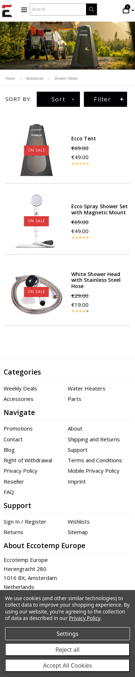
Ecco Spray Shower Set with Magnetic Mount (99, 209)
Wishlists (79, 521)
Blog (9, 449)
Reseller (14, 481)
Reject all (67, 650)
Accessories (18, 398)
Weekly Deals (20, 388)
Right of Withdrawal (28, 460)
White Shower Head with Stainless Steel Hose (96, 280)
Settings (67, 634)
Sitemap (78, 532)
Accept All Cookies (67, 665)
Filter (109, 99)
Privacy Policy (20, 470)
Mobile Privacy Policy (94, 470)
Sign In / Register (25, 521)
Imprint (77, 481)
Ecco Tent (83, 138)
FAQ (9, 491)
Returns (13, 532)
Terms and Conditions (95, 460)
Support (77, 449)
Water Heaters (86, 388)
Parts (74, 398)
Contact (13, 439)
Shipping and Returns (94, 439)
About (75, 428)
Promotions (18, 428)
